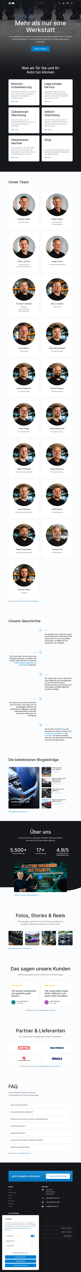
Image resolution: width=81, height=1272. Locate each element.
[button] (40, 1114)
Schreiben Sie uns (24, 1153)
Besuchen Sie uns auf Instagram (19, 948)
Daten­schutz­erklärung (18, 1228)
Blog (72, 729)
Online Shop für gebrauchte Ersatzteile (16, 664)
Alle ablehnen (20, 1261)
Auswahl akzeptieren (21, 1265)
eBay (47, 1010)
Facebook (58, 733)
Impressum (8, 1230)
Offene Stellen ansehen (29, 601)
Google (42, 1010)
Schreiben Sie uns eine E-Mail (49, 1066)
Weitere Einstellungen (20, 1253)
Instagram (67, 733)
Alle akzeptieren (20, 1257)
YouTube (57, 735)
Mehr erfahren (40, 49)
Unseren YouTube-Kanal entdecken (26, 895)
